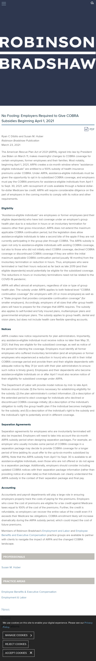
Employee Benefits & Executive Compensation (29, 592)
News (6, 609)
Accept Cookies (16, 653)
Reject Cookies (15, 644)
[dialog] (48, 638)
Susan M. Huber (11, 567)
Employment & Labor (14, 597)
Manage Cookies (16, 635)
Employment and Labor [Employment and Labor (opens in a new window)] (56, 531)
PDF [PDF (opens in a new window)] (92, 129)
